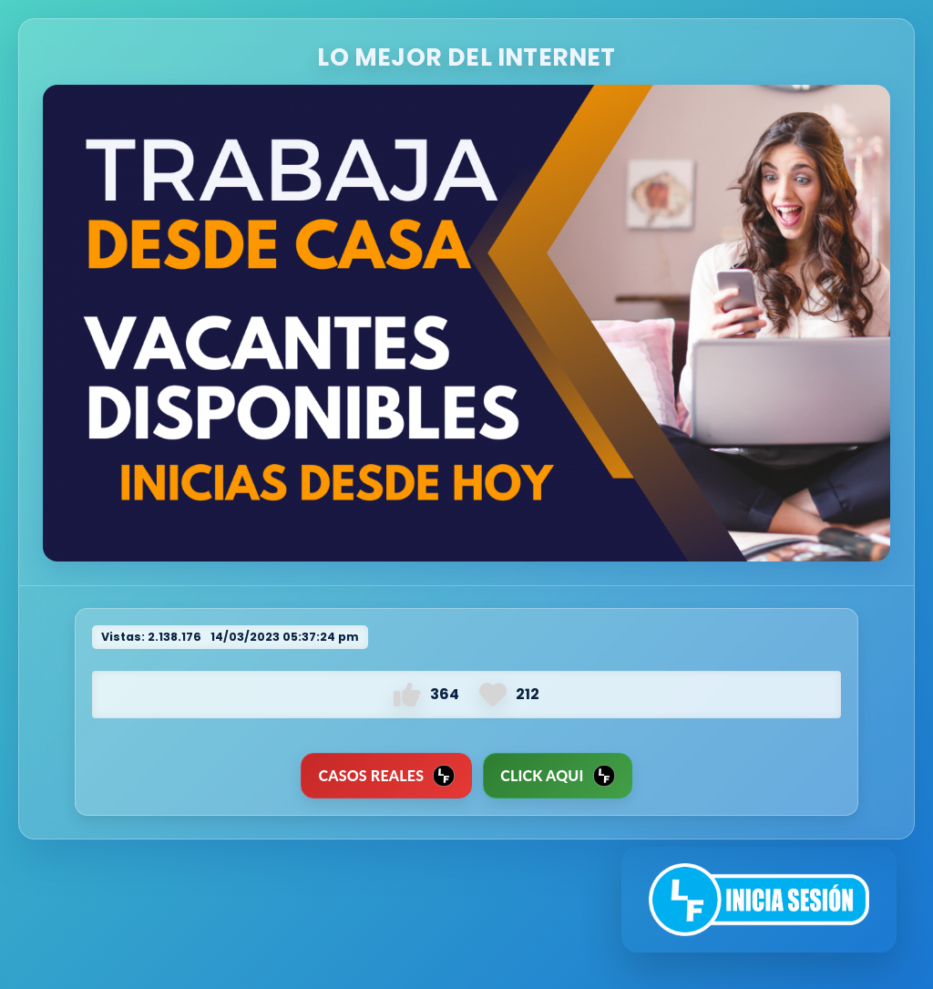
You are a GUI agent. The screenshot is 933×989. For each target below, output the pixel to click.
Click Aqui (557, 776)
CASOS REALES (386, 776)
